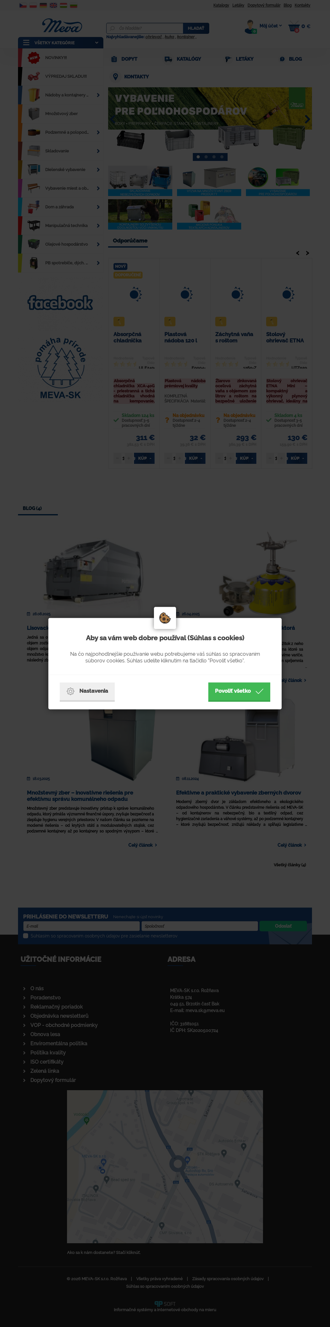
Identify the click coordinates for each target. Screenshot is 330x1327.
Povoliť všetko (239, 691)
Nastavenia (87, 691)
